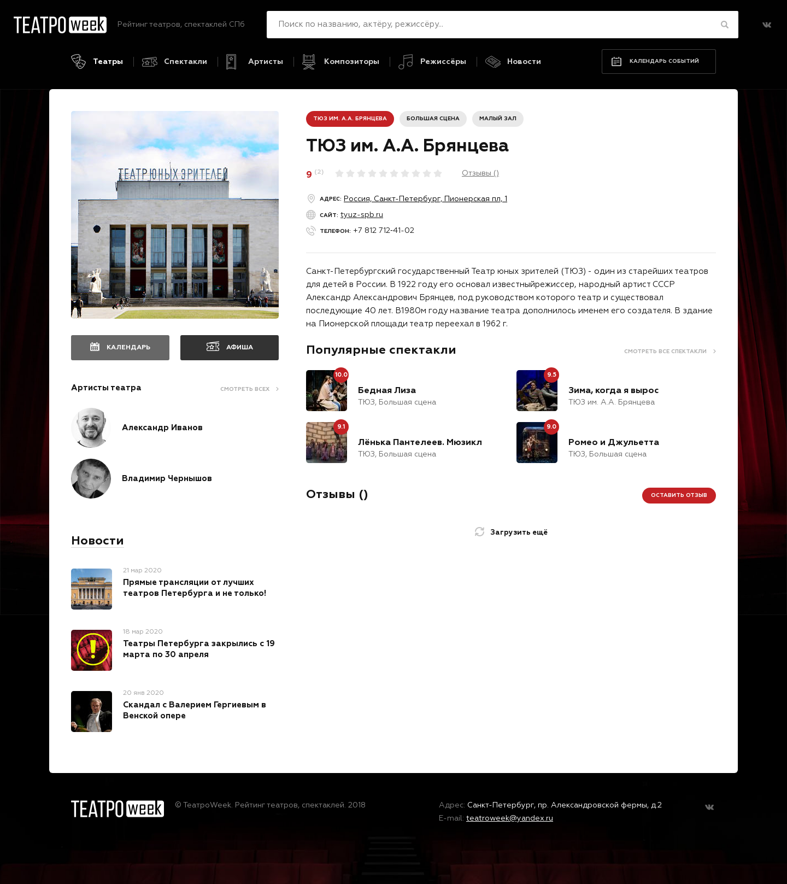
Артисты (265, 62)
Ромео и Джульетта (613, 442)
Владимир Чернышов (167, 479)
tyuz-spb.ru (361, 215)
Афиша (239, 347)
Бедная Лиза (387, 391)
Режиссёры (443, 62)
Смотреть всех (244, 389)
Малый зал (497, 118)
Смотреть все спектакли (665, 351)
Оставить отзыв (679, 495)
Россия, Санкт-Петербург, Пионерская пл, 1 (425, 199)
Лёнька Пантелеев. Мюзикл (420, 442)
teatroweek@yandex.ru (509, 818)
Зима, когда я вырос (613, 391)
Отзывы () (480, 173)
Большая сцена (433, 118)
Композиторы (351, 62)
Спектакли (185, 62)
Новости (524, 62)
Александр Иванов (162, 428)
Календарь (128, 347)
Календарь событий (664, 61)
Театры (108, 62)
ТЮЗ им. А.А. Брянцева (350, 118)
